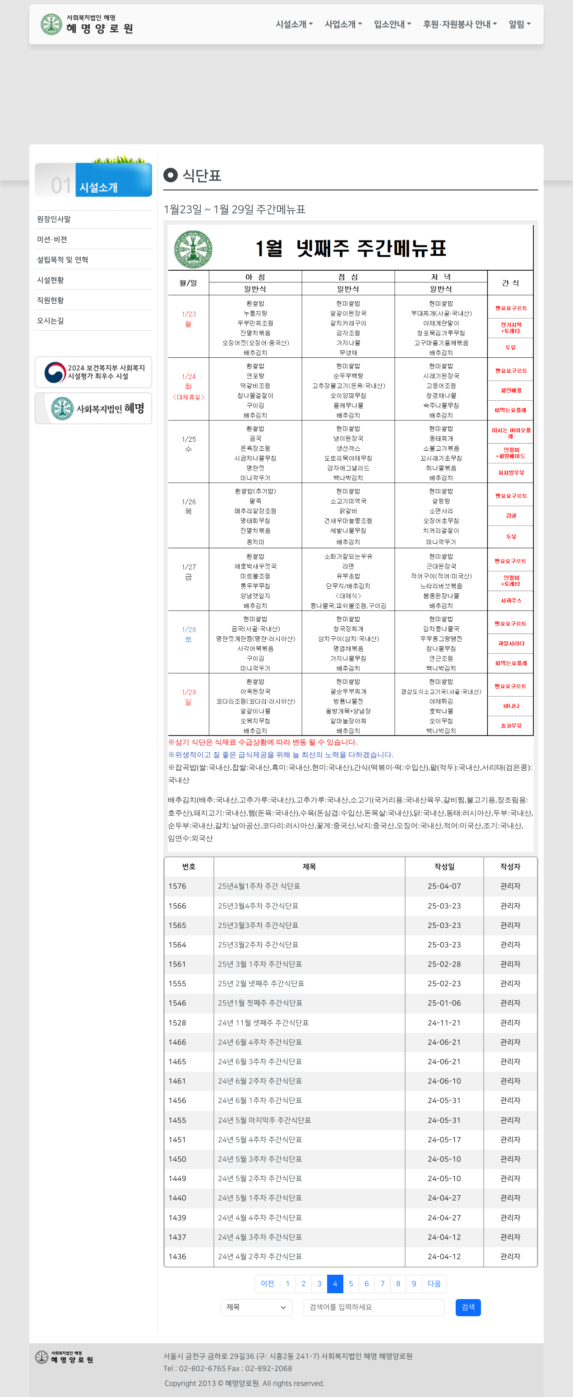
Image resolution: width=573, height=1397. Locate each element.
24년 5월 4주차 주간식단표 (260, 1140)
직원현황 (50, 300)
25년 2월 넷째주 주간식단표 (261, 984)
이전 (267, 1284)
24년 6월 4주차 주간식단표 (260, 1042)
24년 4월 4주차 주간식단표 (260, 1218)
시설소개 (291, 24)
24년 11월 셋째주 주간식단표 (263, 1023)
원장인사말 (54, 219)
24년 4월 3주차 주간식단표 (260, 1237)
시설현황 (50, 280)
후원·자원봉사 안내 (456, 24)
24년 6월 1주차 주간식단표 (260, 1101)
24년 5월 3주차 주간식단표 (260, 1159)
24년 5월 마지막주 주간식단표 (264, 1120)
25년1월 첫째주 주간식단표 (260, 1003)
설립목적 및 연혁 (62, 260)
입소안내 (389, 24)
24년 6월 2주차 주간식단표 (260, 1081)
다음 (434, 1284)
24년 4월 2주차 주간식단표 (260, 1257)
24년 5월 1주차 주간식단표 (260, 1198)
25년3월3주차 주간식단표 (258, 926)
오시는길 (50, 321)
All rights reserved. (293, 1384)
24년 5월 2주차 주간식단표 (260, 1179)
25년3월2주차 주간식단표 (258, 945)
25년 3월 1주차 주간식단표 (260, 964)
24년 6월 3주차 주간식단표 (260, 1062)
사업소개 (340, 24)
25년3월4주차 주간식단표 (258, 906)
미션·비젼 (52, 240)
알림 (516, 24)
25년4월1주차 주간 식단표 (259, 886)
